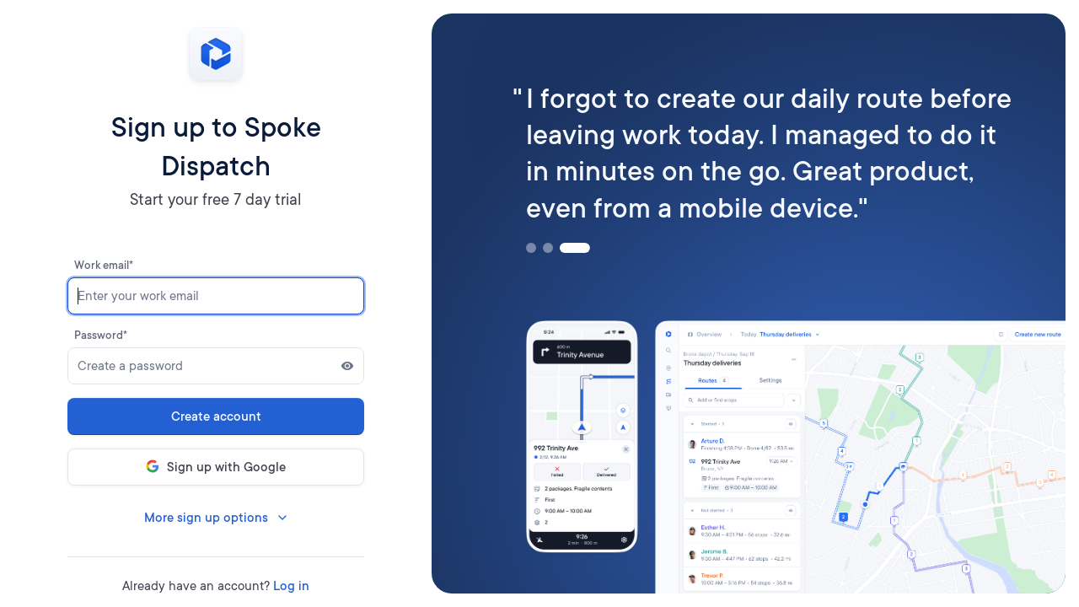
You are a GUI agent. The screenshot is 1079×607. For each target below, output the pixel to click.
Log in (291, 585)
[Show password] (347, 366)
